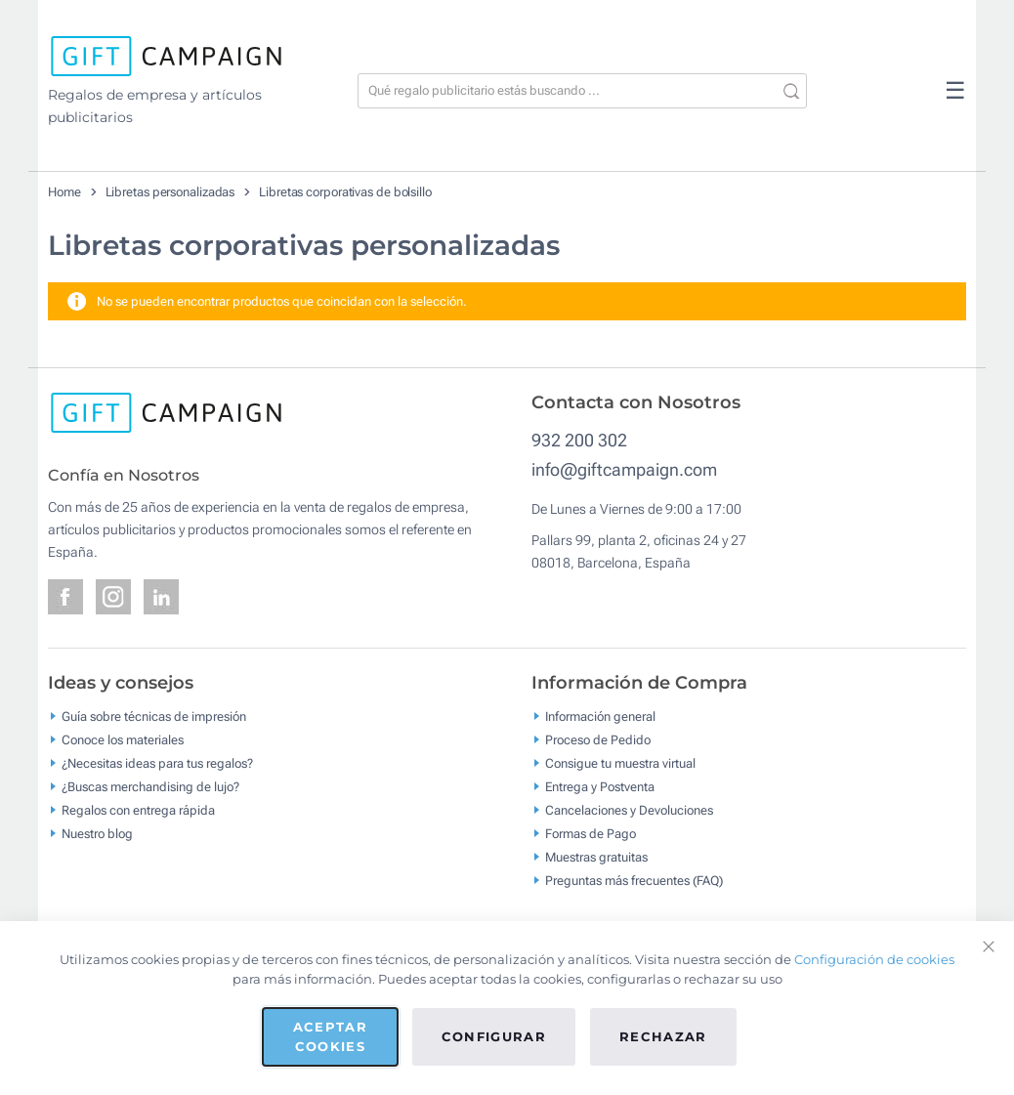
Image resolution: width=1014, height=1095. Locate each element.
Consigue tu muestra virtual (620, 762)
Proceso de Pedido (598, 739)
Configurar (494, 1036)
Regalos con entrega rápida (138, 809)
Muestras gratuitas (596, 856)
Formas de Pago (590, 832)
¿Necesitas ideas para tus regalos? (157, 762)
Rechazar (663, 1036)
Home (64, 192)
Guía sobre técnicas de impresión (154, 715)
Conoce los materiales (123, 739)
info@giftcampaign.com (624, 469)
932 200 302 (579, 440)
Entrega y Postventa (600, 786)
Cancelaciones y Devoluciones (629, 809)
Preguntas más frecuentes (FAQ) (634, 879)
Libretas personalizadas (170, 192)
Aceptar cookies (330, 1036)
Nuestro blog (97, 832)
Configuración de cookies (874, 959)
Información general (600, 715)
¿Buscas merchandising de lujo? (150, 786)
